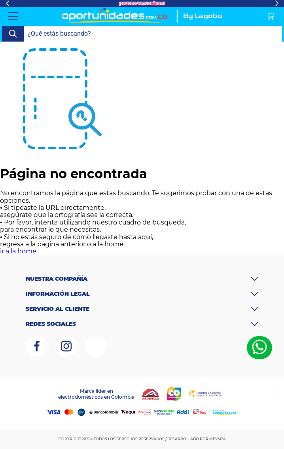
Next (276, 3)
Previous (7, 3)
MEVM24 (217, 439)
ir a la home (18, 251)
